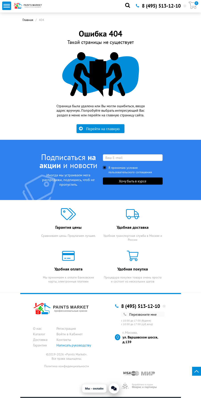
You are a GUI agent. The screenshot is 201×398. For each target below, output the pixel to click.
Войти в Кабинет (69, 334)
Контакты (63, 339)
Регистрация (66, 328)
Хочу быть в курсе (132, 181)
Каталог (39, 334)
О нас (37, 328)
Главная (28, 20)
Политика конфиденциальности (66, 366)
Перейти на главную (99, 128)
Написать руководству (73, 345)
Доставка (40, 339)
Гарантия (40, 345)
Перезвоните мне (140, 314)
